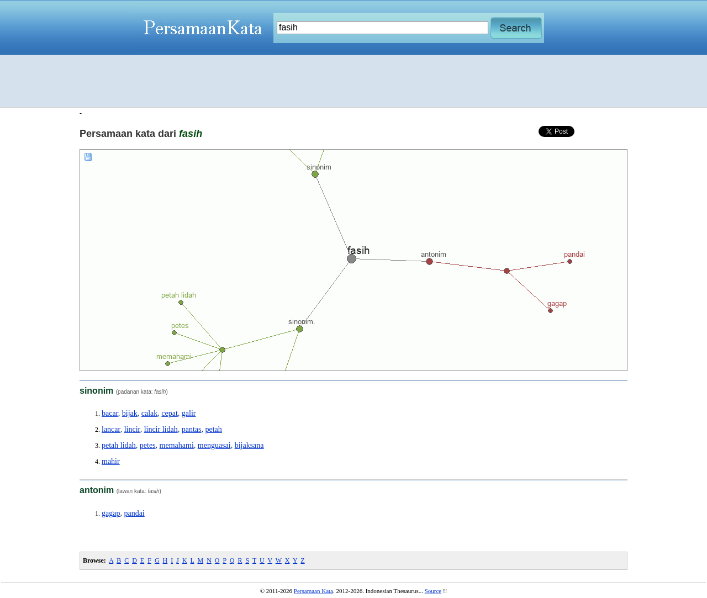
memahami (177, 445)
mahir (111, 461)
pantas (192, 429)
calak (149, 413)
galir (189, 413)
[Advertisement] (353, 81)
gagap (111, 513)
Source (433, 591)
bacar (110, 413)
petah (213, 429)
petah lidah (119, 445)
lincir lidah (161, 429)
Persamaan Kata (313, 591)
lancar (111, 429)
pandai (134, 513)
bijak (130, 413)
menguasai (214, 445)
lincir (132, 429)
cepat (169, 413)
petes (148, 445)
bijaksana (249, 445)
